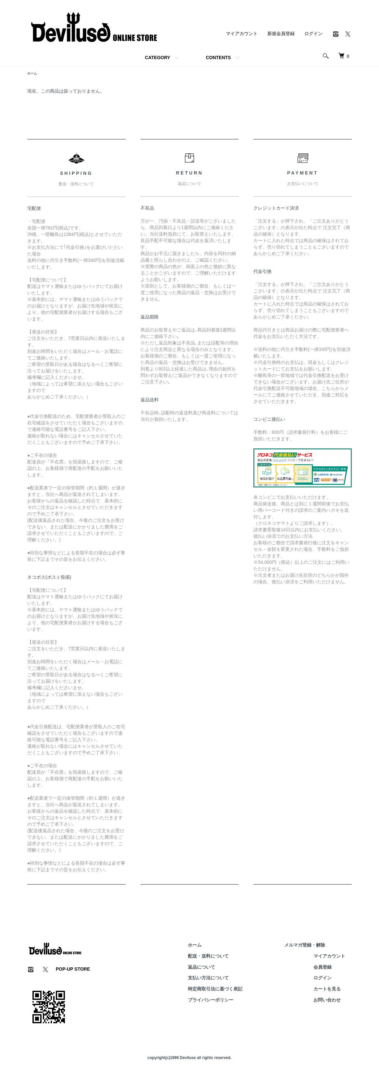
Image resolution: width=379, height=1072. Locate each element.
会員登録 (329, 968)
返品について (220, 968)
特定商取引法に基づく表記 (234, 989)
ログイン (313, 33)
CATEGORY (157, 57)
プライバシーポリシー (229, 1000)
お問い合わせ (333, 1000)
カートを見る (333, 989)
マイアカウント (242, 33)
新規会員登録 (281, 33)
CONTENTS (218, 57)
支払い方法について (227, 979)
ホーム (33, 73)
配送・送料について (227, 957)
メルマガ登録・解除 (311, 946)
